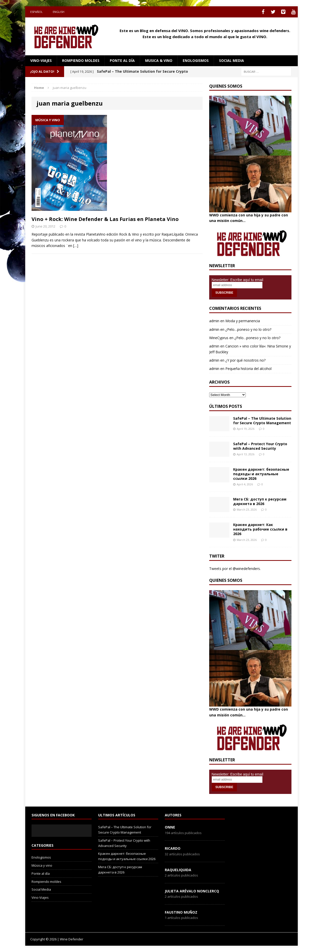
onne (170, 827)
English (58, 12)
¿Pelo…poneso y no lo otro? (248, 329)
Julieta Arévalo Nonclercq (192, 891)
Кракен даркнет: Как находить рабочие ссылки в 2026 (260, 529)
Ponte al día (122, 60)
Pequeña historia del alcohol (248, 368)
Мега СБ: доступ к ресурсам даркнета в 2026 (259, 501)
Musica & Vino (158, 60)
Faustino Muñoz (181, 912)
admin (214, 320)
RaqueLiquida (178, 869)
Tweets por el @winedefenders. (235, 568)
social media (231, 60)
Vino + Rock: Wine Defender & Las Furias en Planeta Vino (105, 219)
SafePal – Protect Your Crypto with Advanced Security (260, 446)
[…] (75, 245)
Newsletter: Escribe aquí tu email (237, 280)
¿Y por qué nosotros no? (245, 360)
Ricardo (172, 848)
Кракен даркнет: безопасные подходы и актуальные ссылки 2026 (261, 474)
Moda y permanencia (242, 320)
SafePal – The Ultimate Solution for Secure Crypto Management (262, 420)
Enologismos (196, 60)
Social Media (41, 889)
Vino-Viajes (41, 60)
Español (36, 12)
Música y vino (42, 865)
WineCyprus (218, 337)
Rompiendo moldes (80, 60)
